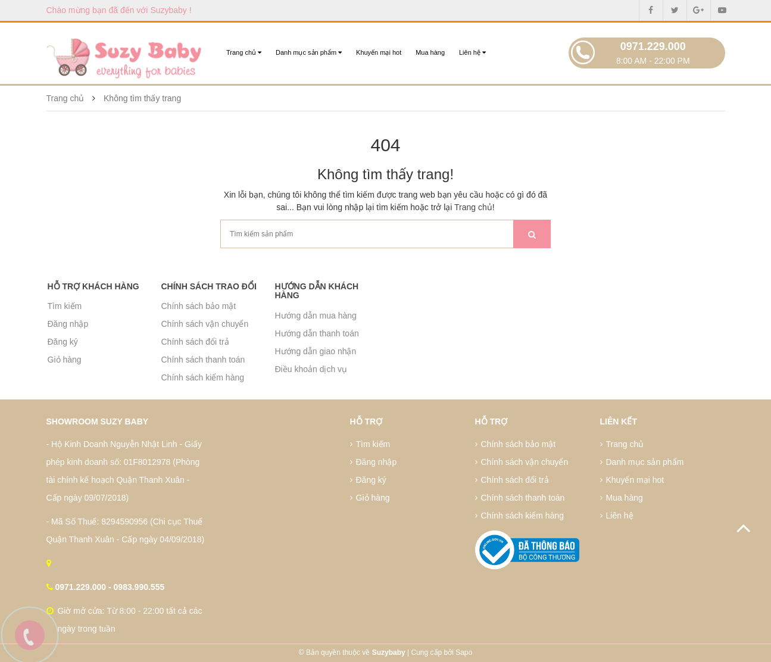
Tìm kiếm (65, 306)
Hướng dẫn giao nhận (316, 351)
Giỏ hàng (65, 359)
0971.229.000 (653, 46)
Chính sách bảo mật (198, 306)
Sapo (463, 652)
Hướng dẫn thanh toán (317, 333)
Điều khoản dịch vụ (311, 369)
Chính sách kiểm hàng (203, 377)
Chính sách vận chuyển (205, 324)
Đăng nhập (68, 324)
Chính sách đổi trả (195, 341)
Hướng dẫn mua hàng (316, 315)
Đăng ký (63, 341)
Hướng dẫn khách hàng (317, 291)
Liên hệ (472, 52)
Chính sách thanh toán (203, 359)
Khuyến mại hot (378, 52)
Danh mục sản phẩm (309, 52)
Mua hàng (430, 52)
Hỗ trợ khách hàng (93, 286)
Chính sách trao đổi (209, 286)
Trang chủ (243, 52)
